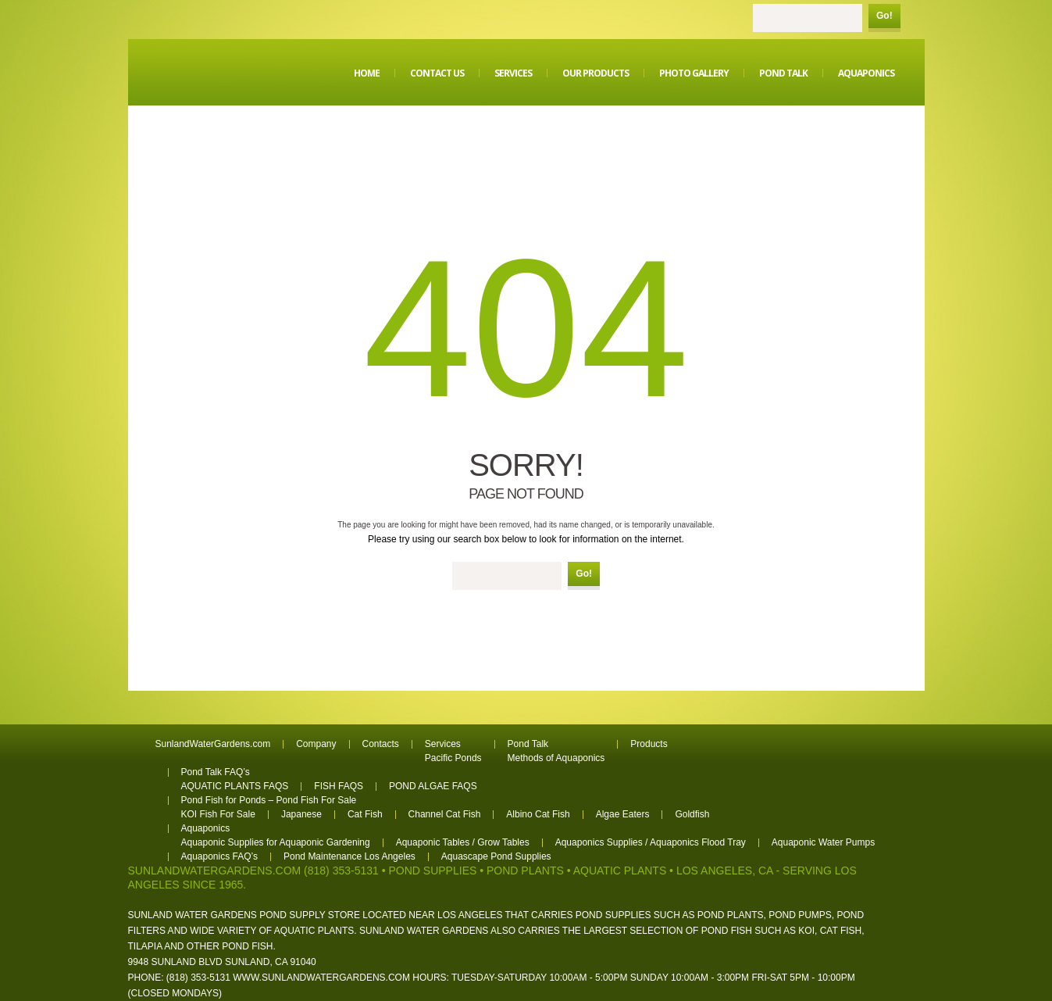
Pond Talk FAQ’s (215, 772)
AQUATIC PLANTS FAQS (235, 786)
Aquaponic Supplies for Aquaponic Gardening (275, 842)
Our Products (595, 73)
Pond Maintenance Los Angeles (349, 856)
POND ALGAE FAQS (433, 786)
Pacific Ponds (453, 758)
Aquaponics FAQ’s (220, 856)
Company (316, 743)
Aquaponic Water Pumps (823, 842)
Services (513, 73)
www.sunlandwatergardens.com (321, 977)
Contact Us (437, 73)
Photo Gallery (694, 73)
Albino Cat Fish (537, 814)
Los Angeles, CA (724, 870)
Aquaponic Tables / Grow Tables (463, 842)
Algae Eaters (623, 814)
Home (367, 73)
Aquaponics (866, 73)
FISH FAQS (338, 786)
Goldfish (692, 814)
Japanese (301, 814)
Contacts (380, 743)
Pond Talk (783, 73)
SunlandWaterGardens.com (213, 743)
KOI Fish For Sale (218, 814)
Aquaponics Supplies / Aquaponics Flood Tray (650, 842)
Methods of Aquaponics (556, 758)
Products (648, 743)
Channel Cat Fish (444, 814)
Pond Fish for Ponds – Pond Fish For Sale (269, 800)
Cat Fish (365, 814)
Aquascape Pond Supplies (496, 856)
